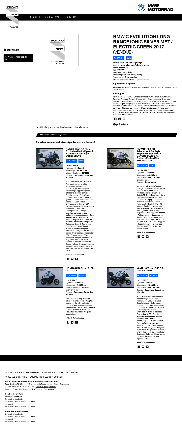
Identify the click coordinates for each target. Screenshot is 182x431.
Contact (71, 17)
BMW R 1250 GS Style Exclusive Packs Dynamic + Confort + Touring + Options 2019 (80, 152)
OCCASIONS (53, 17)
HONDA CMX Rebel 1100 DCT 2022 (80, 269)
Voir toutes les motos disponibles (54, 135)
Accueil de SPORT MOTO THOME (19, 377)
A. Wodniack (47, 373)
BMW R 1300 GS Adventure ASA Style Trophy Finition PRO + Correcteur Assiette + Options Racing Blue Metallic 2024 (149, 155)
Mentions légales (44, 377)
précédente (11, 50)
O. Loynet (73, 373)
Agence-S (17, 373)
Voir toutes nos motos (16, 58)
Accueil (35, 17)
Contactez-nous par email (46, 387)
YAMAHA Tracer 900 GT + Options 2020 (151, 269)
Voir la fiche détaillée (75, 255)
